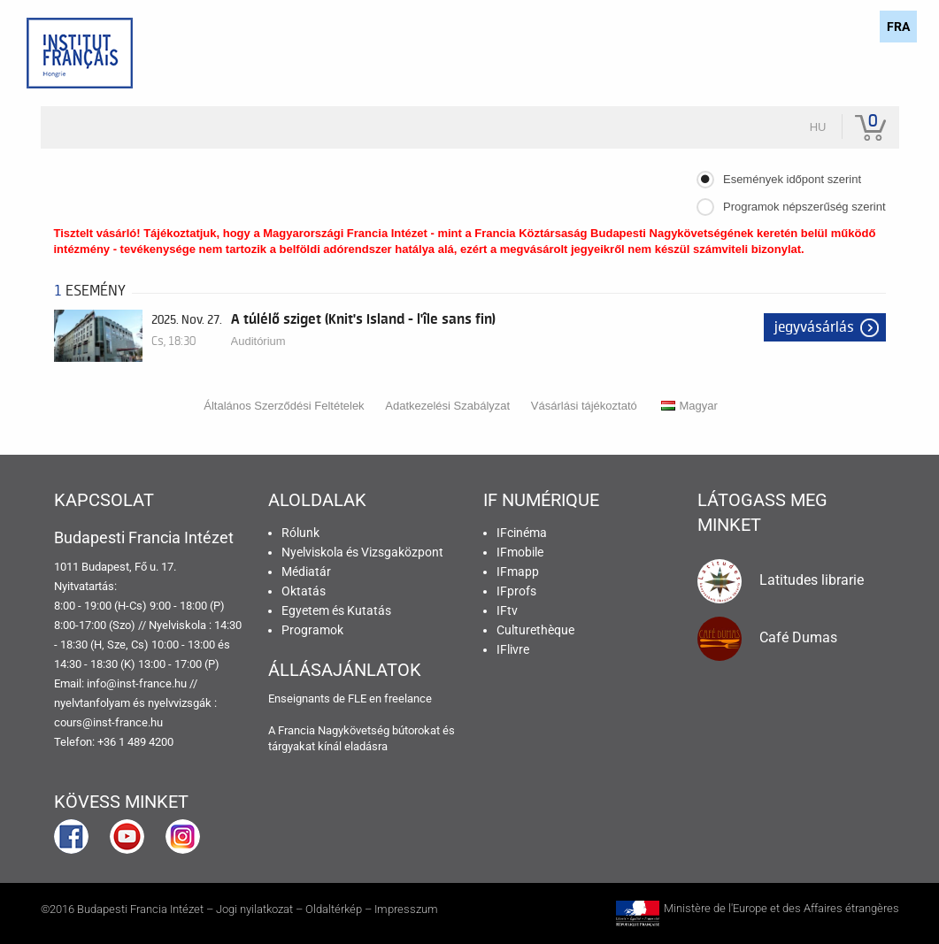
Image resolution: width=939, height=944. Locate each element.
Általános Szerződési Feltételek (284, 405)
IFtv (507, 610)
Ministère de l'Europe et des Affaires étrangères (781, 908)
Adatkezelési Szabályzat (447, 405)
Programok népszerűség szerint (804, 206)
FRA (898, 26)
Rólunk (300, 533)
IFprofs (516, 591)
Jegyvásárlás (814, 327)
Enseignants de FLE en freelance (350, 698)
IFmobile (519, 552)
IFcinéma (521, 533)
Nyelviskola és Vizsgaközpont (362, 552)
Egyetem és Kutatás (336, 610)
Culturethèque (535, 630)
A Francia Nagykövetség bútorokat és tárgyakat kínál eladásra (361, 738)
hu (818, 127)
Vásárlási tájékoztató (584, 405)
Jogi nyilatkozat (254, 909)
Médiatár (306, 571)
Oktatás (303, 591)
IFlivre (512, 649)
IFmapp (517, 571)
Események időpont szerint (792, 179)
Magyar (689, 405)
